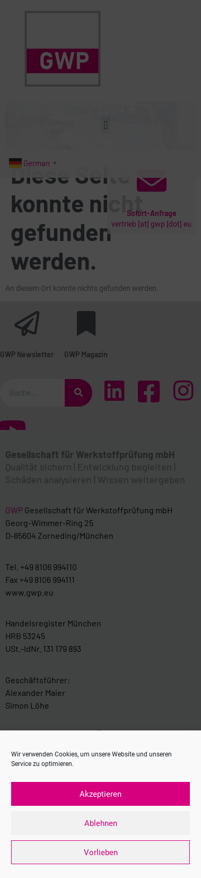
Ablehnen (100, 823)
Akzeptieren (100, 794)
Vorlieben (101, 852)
